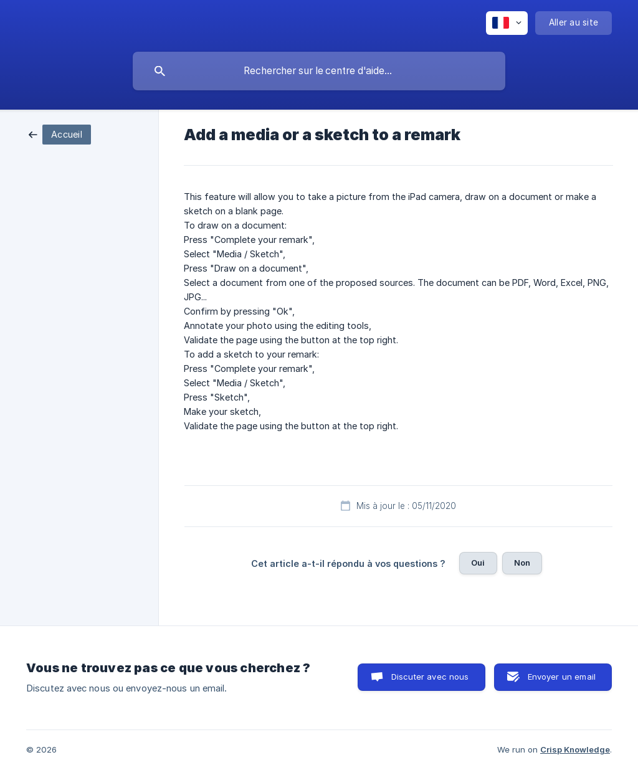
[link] (60, 134)
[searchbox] (319, 71)
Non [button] (522, 563)
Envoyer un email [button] (562, 677)
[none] (507, 23)
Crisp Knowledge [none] (575, 749)
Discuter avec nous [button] (430, 677)
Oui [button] (478, 563)
